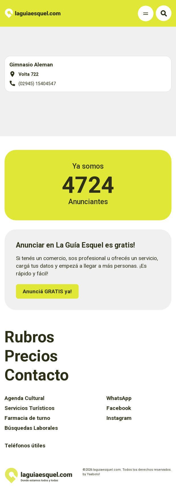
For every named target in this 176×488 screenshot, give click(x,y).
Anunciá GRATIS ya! (47, 291)
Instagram (119, 418)
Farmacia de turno (27, 418)
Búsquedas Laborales (31, 428)
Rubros (29, 337)
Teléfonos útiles (25, 445)
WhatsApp (119, 398)
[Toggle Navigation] (146, 13)
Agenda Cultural (24, 398)
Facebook (119, 408)
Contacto (37, 375)
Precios (31, 356)
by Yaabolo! (91, 474)
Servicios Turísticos (29, 408)
